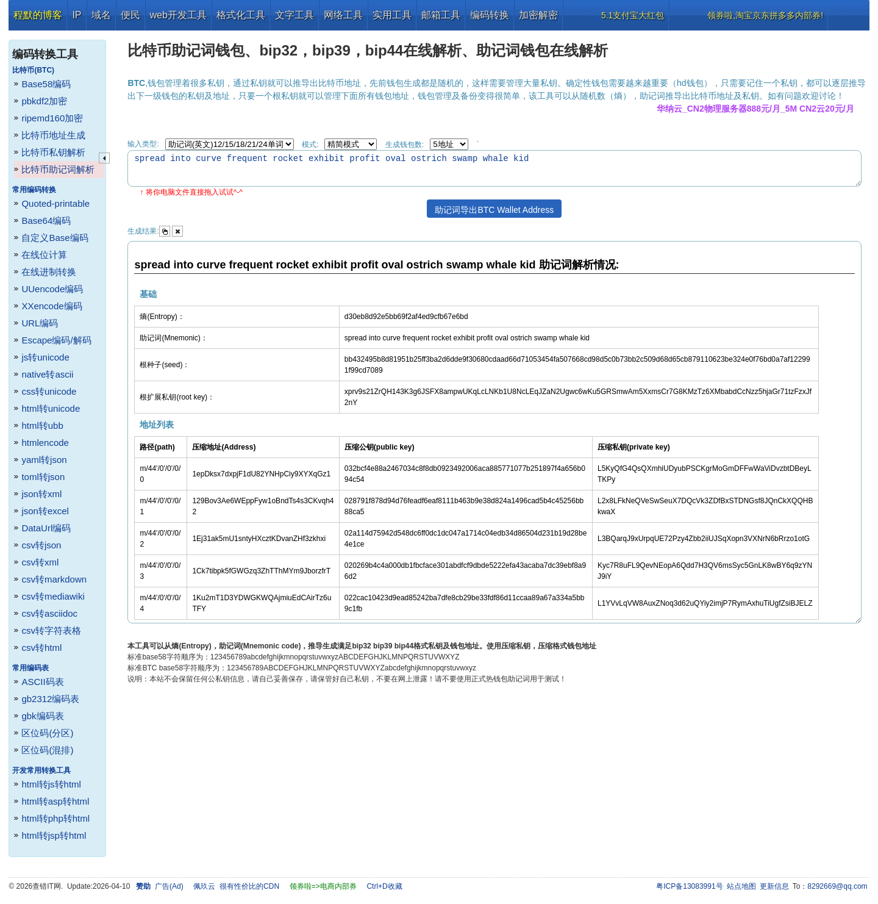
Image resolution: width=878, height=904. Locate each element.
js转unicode (45, 357)
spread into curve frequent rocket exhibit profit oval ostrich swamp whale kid (494, 168)
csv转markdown (54, 579)
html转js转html (51, 784)
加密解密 (538, 15)
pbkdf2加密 (44, 101)
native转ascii (47, 374)
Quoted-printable (55, 203)
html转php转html (55, 818)
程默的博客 (37, 15)
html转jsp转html (53, 835)
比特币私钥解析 (53, 152)
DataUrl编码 (46, 528)
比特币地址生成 (53, 135)
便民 (130, 15)
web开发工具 (178, 15)
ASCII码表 (42, 681)
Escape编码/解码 (56, 340)
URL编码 (39, 323)
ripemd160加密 (52, 118)
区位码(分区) (47, 733)
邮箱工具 (440, 15)
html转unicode (50, 408)
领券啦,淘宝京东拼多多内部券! (765, 15)
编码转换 (489, 15)
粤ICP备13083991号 (689, 886)
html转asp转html (55, 801)
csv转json (41, 545)
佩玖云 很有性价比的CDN (236, 886)
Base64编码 (46, 220)
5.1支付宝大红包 (632, 15)
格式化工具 (240, 15)
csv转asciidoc (49, 613)
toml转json (43, 477)
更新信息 (774, 886)
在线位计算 (44, 254)
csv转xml (40, 562)
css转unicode (48, 391)
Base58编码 (46, 84)
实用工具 (392, 15)
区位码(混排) (47, 750)
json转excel (45, 511)
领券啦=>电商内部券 (323, 886)
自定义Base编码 (54, 237)
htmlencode (45, 442)
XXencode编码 (51, 306)
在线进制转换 (48, 272)
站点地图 (741, 886)
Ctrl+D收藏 (384, 886)
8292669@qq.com (837, 886)
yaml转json (43, 459)
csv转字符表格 (51, 630)
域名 (101, 15)
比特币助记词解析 (58, 169)
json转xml (41, 494)
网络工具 (343, 15)
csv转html (41, 647)
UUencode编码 (52, 289)
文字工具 (294, 15)
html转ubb (42, 425)
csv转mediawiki (52, 596)
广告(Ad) (169, 886)
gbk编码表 (42, 716)
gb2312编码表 (50, 699)
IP (76, 15)
